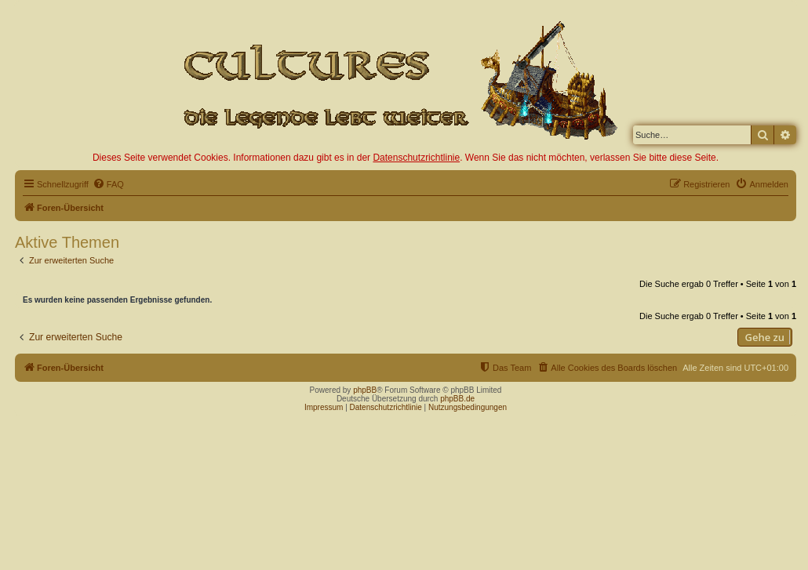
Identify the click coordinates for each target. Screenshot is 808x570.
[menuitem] (108, 184)
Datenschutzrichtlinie (416, 157)
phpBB (365, 390)
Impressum (323, 407)
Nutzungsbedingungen (467, 407)
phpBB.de (457, 398)
